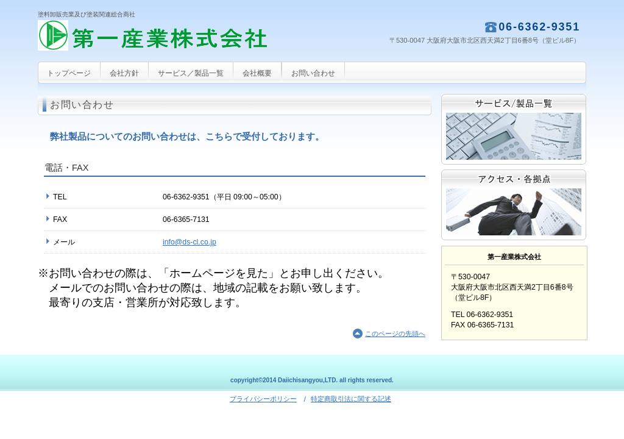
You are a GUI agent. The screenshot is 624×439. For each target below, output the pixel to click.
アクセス (513, 205)
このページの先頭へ (395, 333)
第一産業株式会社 (160, 40)
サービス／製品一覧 (513, 129)
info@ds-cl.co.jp (189, 242)
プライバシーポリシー (263, 398)
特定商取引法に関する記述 (351, 398)
